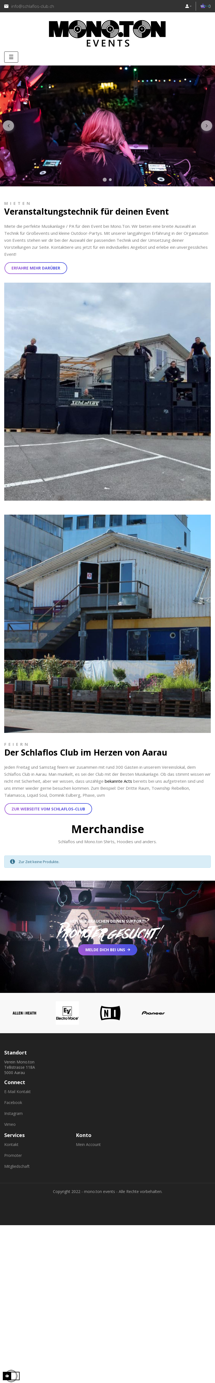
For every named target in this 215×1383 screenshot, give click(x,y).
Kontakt (11, 1144)
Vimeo (10, 1124)
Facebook (13, 1102)
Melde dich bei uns (105, 949)
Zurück (8, 126)
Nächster (206, 126)
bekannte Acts (118, 781)
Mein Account (88, 1144)
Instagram (13, 1113)
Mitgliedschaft (17, 1166)
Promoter (13, 1155)
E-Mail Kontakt (17, 1091)
